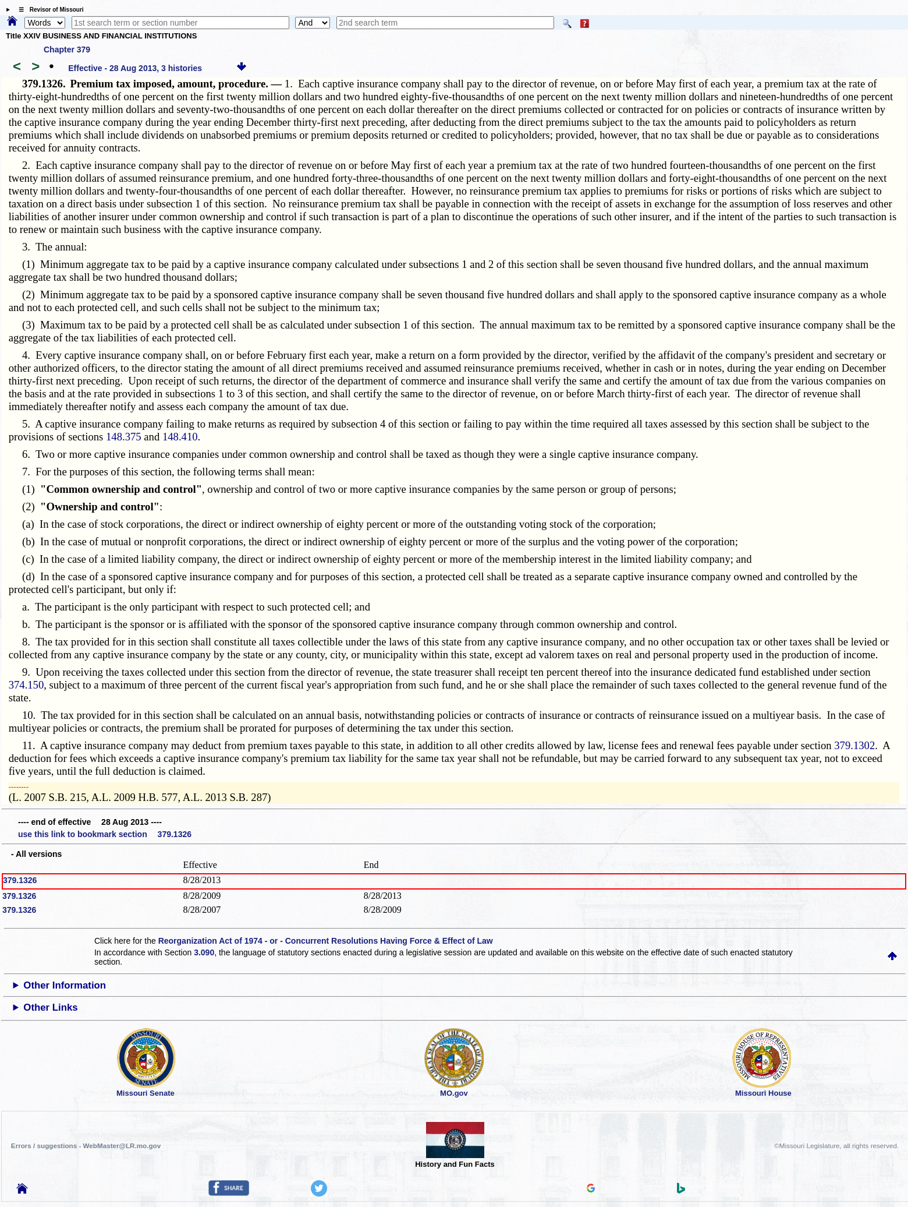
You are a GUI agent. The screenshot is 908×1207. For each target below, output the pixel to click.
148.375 (123, 436)
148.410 (180, 436)
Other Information (64, 985)
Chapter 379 (67, 49)
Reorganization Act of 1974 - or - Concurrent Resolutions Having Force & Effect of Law (325, 940)
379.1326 (20, 880)
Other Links (50, 1007)
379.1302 (854, 745)
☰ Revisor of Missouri (48, 9)
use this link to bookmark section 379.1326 (104, 834)
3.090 (204, 952)
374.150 (26, 685)
